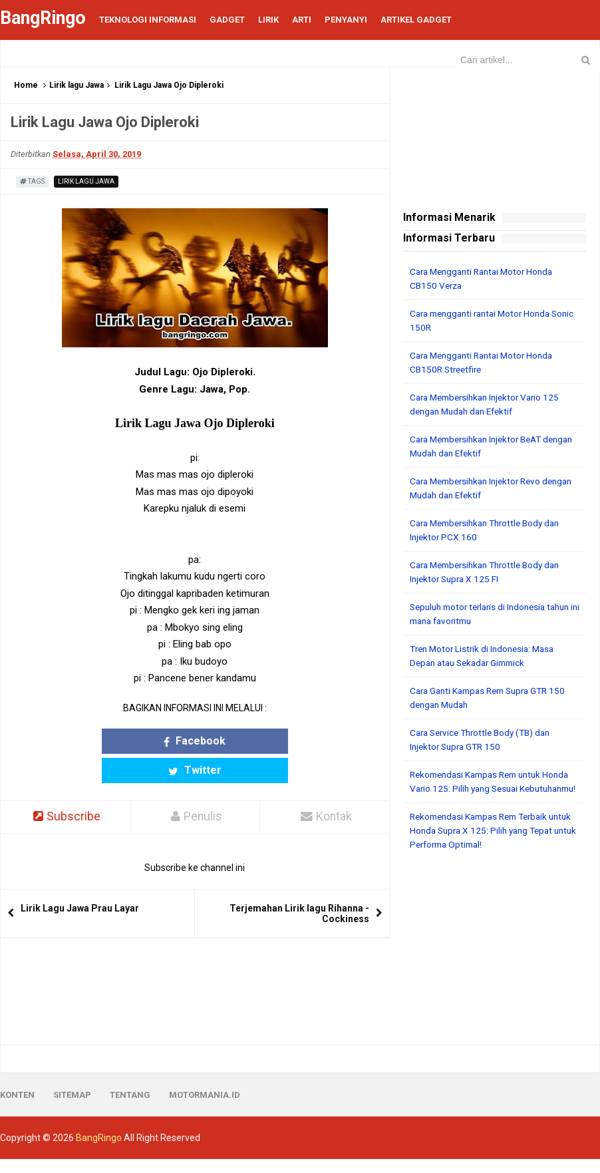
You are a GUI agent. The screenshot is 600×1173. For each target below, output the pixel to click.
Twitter (242, 741)
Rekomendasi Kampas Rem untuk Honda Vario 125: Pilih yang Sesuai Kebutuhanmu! (481, 788)
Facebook (147, 741)
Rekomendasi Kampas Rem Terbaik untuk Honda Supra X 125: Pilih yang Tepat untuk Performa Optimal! (485, 844)
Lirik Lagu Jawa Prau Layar (80, 879)
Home (26, 85)
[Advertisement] (494, 962)
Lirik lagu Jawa (76, 85)
